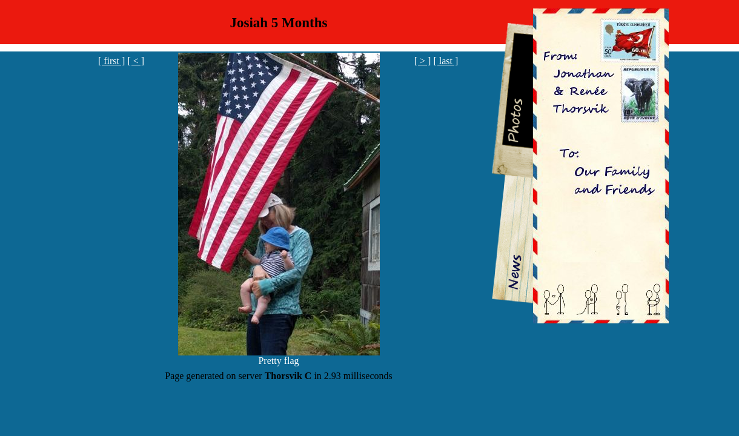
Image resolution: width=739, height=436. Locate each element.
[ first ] (111, 61)
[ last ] (445, 61)
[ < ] (135, 61)
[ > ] (422, 61)
